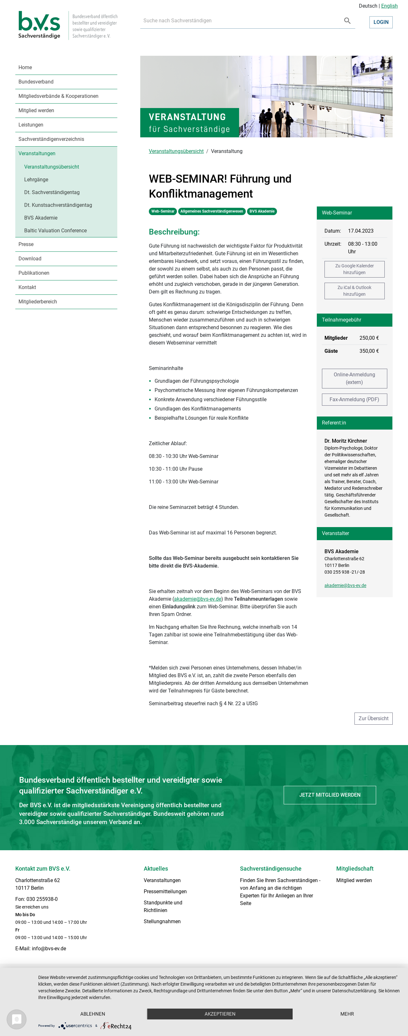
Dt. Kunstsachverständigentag (58, 205)
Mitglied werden (36, 110)
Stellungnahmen (162, 921)
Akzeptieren (220, 1014)
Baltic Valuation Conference (55, 231)
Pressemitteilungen (165, 891)
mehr (347, 1014)
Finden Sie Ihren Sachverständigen (279, 880)
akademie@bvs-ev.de (345, 585)
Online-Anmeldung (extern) (354, 378)
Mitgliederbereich (37, 302)
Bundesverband (36, 82)
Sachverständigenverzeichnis (51, 139)
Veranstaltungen (36, 153)
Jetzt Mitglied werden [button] (330, 795)
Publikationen (33, 273)
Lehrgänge (36, 180)
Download (29, 259)
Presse (25, 244)
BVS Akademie (40, 218)
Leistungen (30, 125)
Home (25, 67)
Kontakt (27, 287)
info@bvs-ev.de (49, 948)
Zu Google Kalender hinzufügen (354, 269)
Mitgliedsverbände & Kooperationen (58, 96)
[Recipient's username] (240, 21)
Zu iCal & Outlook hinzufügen (354, 291)
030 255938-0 (42, 899)
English (389, 6)
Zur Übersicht (374, 718)
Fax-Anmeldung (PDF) (354, 399)
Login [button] (381, 22)
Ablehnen (92, 1014)
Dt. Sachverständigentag (52, 192)
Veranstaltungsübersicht (51, 167)
